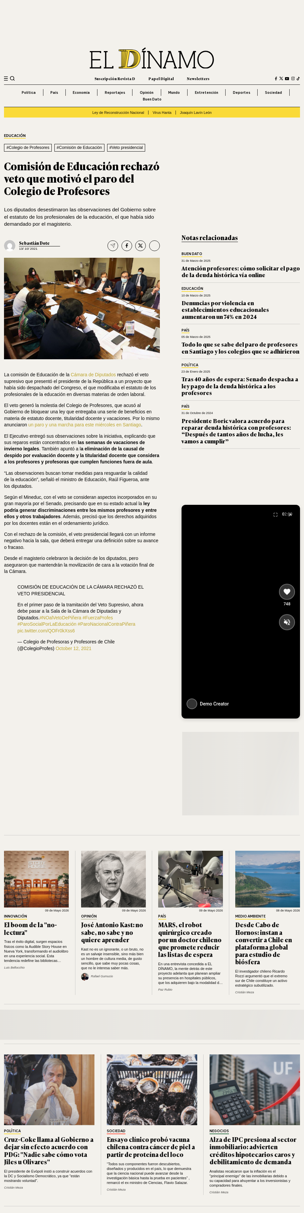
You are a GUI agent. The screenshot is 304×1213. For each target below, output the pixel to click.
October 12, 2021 (73, 648)
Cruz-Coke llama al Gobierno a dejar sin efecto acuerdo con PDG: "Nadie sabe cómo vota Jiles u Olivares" (48, 1150)
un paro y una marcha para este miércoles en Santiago (84, 424)
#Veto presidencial (126, 147)
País (54, 92)
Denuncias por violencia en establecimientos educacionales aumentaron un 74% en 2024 (225, 309)
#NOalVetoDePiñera (60, 617)
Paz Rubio (165, 989)
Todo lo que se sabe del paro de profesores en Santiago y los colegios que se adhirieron (240, 347)
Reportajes (115, 92)
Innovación (15, 917)
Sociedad (273, 92)
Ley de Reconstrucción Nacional (118, 113)
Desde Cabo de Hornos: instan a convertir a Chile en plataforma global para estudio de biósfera (263, 943)
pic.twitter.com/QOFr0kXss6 (46, 630)
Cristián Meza (244, 992)
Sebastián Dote (34, 243)
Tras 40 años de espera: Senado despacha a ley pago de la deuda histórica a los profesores (240, 386)
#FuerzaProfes (97, 617)
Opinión (147, 92)
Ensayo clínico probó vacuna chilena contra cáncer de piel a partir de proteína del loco (151, 1147)
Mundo (174, 92)
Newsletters (198, 78)
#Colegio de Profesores (27, 147)
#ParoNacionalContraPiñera (106, 624)
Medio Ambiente (250, 917)
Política (29, 92)
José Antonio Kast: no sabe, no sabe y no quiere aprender (112, 932)
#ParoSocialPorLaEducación (46, 624)
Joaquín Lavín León (196, 113)
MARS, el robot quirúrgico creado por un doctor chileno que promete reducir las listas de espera (190, 939)
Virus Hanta (162, 113)
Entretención (206, 92)
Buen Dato (152, 99)
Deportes (241, 92)
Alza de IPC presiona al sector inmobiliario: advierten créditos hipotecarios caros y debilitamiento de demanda (253, 1150)
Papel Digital (161, 78)
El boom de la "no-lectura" (30, 928)
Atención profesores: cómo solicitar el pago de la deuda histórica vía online (241, 271)
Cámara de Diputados (93, 374)
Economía (81, 92)
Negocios (219, 1131)
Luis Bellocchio (14, 967)
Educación (15, 136)
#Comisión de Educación (79, 147)
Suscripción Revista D (114, 78)
